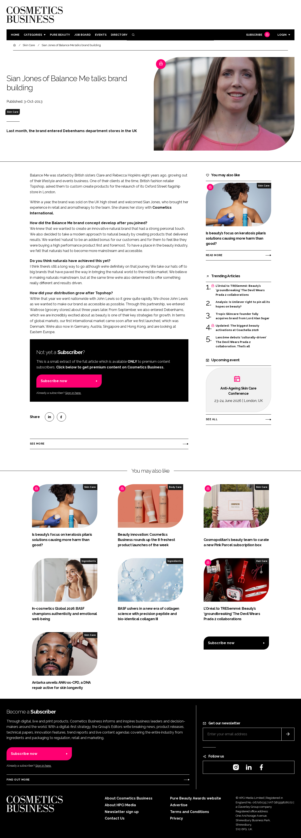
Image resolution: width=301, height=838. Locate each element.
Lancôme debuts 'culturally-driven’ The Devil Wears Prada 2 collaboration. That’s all (241, 342)
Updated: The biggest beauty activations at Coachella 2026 (237, 328)
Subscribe (257, 35)
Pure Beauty (60, 34)
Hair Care (261, 561)
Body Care (175, 487)
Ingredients (89, 561)
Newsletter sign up (122, 812)
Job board (82, 34)
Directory (119, 34)
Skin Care (13, 112)
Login (282, 34)
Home (15, 34)
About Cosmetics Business (128, 798)
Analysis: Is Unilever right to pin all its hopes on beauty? (243, 304)
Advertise (179, 805)
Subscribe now (54, 381)
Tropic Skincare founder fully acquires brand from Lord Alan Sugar (242, 316)
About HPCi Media (120, 805)
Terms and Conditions (189, 812)
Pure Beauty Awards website (195, 798)
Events (101, 34)
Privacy (176, 818)
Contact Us (115, 818)
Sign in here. (73, 393)
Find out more (18, 779)
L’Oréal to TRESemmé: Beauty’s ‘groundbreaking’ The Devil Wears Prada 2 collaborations (240, 290)
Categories (33, 34)
